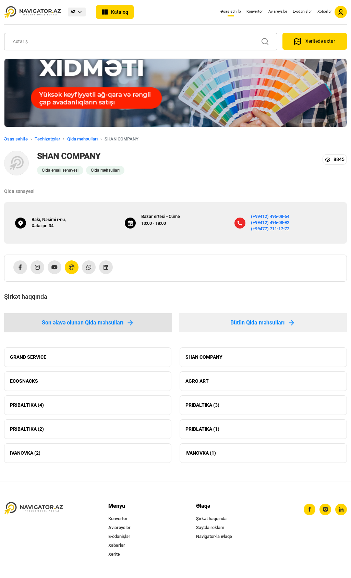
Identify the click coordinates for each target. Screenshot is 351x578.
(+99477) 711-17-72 (270, 228)
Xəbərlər (324, 11)
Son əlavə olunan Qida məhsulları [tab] (88, 323)
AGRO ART (197, 381)
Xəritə (114, 554)
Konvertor (254, 11)
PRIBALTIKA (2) (27, 429)
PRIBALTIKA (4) (27, 405)
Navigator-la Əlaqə (214, 536)
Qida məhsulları (82, 139)
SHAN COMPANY (203, 357)
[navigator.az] (33, 508)
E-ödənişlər (302, 11)
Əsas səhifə (230, 11)
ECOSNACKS (24, 381)
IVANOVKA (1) (200, 453)
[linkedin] (341, 509)
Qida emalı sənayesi (60, 170)
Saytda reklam (210, 527)
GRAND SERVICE (28, 357)
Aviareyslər (277, 11)
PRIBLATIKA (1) (202, 429)
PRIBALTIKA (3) (202, 405)
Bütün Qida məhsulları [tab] (262, 323)
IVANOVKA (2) (25, 453)
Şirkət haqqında (211, 518)
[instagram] (325, 509)
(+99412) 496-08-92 (270, 222)
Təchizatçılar (47, 139)
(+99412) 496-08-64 (270, 216)
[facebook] (309, 509)
